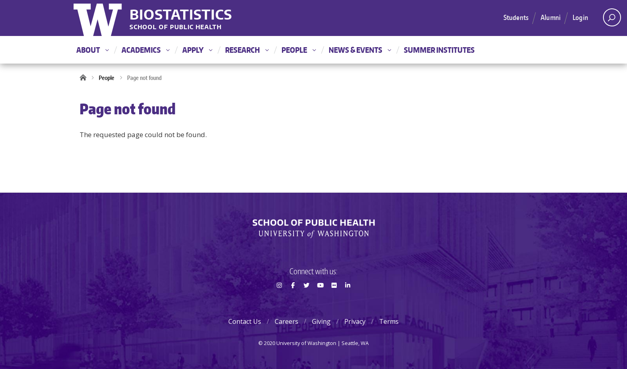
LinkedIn (347, 299)
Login (580, 17)
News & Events (360, 50)
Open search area (609, 19)
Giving (321, 321)
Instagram (279, 299)
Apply (197, 50)
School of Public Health (176, 27)
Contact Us (244, 321)
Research (247, 50)
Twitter (306, 299)
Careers (286, 321)
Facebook (292, 299)
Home (86, 78)
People (299, 50)
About (92, 50)
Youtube (320, 299)
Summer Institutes (439, 50)
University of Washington (99, 18)
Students (516, 17)
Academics (146, 50)
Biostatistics (181, 14)
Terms (389, 321)
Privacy (354, 321)
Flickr (333, 299)
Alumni (551, 17)
